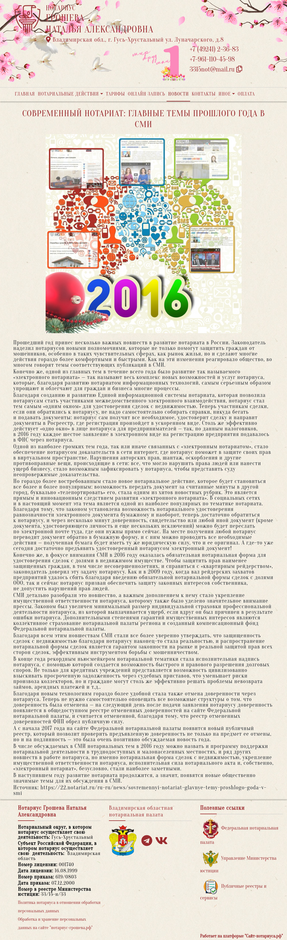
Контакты (204, 94)
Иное (224, 94)
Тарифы (115, 94)
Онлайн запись (146, 94)
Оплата (246, 94)
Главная (25, 94)
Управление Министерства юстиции (238, 861)
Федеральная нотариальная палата (239, 831)
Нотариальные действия (68, 94)
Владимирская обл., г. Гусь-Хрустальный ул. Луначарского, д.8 (135, 39)
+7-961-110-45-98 (212, 59)
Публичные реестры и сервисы (233, 890)
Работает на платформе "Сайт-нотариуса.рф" (241, 936)
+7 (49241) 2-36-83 (214, 49)
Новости (178, 94)
